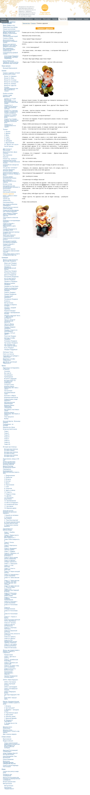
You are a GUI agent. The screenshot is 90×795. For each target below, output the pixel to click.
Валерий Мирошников (10, 68)
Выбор (6, 418)
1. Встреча (7, 706)
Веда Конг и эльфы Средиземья (9, 359)
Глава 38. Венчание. (10, 647)
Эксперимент (8, 375)
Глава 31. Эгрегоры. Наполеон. (10, 628)
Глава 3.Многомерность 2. (11, 540)
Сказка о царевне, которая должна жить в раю (11, 73)
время (44, 184)
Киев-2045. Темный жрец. (10, 698)
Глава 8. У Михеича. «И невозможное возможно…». (11, 554)
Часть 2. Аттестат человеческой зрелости (9, 321)
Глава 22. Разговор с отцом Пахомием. (10, 602)
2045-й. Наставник (10, 682)
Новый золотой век (9, 29)
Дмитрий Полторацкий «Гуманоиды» (10, 751)
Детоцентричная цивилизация (9, 403)
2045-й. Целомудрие (10, 687)
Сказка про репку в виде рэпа (11, 772)
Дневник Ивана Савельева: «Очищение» (9, 407)
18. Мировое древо (10, 508)
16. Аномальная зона (11, 504)
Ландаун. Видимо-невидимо (10, 327)
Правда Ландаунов (10, 294)
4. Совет (6, 137)
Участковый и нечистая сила (10, 218)
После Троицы (8, 146)
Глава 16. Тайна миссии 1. (11, 578)
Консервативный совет (9, 393)
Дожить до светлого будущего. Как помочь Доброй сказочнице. (10, 45)
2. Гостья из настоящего (8, 517)
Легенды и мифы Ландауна (9, 338)
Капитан (5, 157)
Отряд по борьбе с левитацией (9, 244)
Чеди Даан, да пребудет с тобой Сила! (11, 356)
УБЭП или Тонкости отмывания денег (9, 235)
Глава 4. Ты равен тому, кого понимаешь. (11, 666)
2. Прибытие (8, 477)
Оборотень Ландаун (10, 271)
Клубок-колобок (8, 93)
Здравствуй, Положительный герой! (10, 35)
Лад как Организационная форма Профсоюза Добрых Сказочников (11, 32)
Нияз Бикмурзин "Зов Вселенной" (10, 757)
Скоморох (5, 257)
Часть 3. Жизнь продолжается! (9, 324)
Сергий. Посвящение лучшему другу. (10, 676)
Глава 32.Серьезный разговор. (10, 631)
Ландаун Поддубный (10, 349)
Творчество (63, 19)
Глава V (6, 439)
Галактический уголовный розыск (11, 238)
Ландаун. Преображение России (12, 313)
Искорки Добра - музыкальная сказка (9, 177)
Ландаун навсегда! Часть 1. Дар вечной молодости (12, 317)
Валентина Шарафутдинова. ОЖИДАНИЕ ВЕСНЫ (9, 762)
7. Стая (6, 486)
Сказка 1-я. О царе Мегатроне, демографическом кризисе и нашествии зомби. (11, 101)
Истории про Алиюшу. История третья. (11, 455)
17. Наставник (8, 506)
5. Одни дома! (8, 714)
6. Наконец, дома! (9, 716)
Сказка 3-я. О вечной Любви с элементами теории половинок (11, 112)
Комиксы (7, 301)
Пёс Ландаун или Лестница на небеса (10, 345)
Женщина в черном (9, 249)
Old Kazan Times (8, 352)
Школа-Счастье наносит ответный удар (10, 207)
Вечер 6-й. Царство (10, 85)
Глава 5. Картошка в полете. (10, 546)
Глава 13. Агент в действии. (9, 569)
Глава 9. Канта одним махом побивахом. (11, 558)
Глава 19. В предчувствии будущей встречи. (11, 590)
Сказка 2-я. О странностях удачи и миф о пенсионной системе (10, 107)
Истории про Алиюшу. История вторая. (11, 452)
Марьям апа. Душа (9, 427)
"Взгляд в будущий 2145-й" (12, 695)
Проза (4, 365)
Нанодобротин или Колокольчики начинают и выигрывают (11, 187)
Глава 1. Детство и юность (10, 657)
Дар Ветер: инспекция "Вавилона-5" (10, 362)
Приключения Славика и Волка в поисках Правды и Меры (11, 174)
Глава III (6, 435)
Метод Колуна (8, 303)
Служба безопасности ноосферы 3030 (10, 229)
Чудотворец (7, 247)
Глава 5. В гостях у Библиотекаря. (10, 669)
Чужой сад (6, 199)
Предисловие (8, 655)
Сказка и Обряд (8, 38)
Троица (5, 129)
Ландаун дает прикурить (8, 296)
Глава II (6, 433)
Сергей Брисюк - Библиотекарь (8, 529)
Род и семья (47, 19)
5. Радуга (7, 139)
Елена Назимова (8, 759)
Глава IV (6, 437)
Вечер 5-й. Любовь (10, 83)
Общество (37, 19)
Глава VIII (7, 444)
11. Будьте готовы (10, 494)
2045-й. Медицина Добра (10, 692)
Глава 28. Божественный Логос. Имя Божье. (12, 620)
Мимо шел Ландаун (10, 263)
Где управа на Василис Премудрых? (10, 204)
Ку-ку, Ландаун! (9, 348)
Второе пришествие (9, 781)
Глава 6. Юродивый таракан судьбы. (10, 549)
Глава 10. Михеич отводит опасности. (10, 561)
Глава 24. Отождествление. (9, 608)
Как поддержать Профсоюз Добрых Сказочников (9, 50)
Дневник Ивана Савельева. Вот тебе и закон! (11, 388)
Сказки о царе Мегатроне (7, 96)
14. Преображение (10, 501)
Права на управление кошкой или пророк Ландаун (11, 289)
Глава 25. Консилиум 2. (10, 611)
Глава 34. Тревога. (10, 637)
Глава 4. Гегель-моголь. (9, 543)
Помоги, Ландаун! (9, 292)
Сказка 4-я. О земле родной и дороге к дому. (10, 116)
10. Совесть (8, 492)
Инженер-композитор (11, 397)
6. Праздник (8, 141)
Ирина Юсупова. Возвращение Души (9, 466)
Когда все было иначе (10, 429)
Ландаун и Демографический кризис (10, 268)
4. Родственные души (11, 713)
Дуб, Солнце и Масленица (7, 149)
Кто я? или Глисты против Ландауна (10, 279)
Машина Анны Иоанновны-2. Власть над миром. (11, 731)
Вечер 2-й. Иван (9, 78)
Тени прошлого (9, 417)
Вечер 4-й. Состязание (11, 82)
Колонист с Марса (10, 395)
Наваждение (7, 469)
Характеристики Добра (10, 27)
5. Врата (6, 483)
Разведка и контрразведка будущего (11, 221)
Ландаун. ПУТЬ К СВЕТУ (9, 333)
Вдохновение (7, 739)
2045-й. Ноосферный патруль (10, 689)
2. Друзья (7, 133)
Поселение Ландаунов (11, 276)
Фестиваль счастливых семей (11, 410)
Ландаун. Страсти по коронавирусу (10, 330)
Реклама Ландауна (10, 273)
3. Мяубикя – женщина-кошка (11, 710)
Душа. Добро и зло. (9, 25)
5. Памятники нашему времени (11, 525)
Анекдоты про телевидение (7, 775)
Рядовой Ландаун (9, 311)
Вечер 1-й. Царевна (10, 76)
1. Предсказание (9, 475)
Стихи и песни (6, 737)
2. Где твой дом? (9, 708)
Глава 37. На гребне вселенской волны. (10, 645)
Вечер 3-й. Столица (10, 80)
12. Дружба (7, 496)
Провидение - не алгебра (8, 424)
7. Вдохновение (9, 142)
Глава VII (7, 442)
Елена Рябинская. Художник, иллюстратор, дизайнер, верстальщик (11, 62)
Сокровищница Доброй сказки (10, 53)
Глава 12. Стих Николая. (8, 566)
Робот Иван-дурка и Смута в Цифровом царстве (11, 254)
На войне (7, 371)
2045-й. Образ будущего (10, 680)
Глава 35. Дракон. (10, 638)
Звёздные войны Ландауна (9, 284)
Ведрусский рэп (8, 741)
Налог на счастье (8, 354)
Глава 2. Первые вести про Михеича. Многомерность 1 (11, 536)
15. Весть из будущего (11, 502)
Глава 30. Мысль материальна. (9, 625)
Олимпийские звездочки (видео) (11, 165)
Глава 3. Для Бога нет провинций (11, 663)
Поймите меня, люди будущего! (10, 400)
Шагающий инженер (9, 192)
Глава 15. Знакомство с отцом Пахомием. (11, 575)
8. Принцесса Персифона (8, 720)
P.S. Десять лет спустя (11, 144)
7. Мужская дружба (10, 718)
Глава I (6, 431)
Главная (3, 19)
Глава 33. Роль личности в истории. (12, 634)
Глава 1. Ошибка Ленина (9, 532)
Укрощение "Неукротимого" (9, 788)
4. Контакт (7, 481)
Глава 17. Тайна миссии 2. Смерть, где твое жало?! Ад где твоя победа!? (11, 582)
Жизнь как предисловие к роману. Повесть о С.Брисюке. (11, 651)
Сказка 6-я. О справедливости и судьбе (10, 126)
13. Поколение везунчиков (8, 498)
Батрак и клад (7, 184)
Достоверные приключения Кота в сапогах (9, 181)
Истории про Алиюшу (10, 447)
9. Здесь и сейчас (9, 490)
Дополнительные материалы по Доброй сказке (10, 41)
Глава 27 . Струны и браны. (10, 617)
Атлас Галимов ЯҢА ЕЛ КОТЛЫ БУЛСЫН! (10, 754)
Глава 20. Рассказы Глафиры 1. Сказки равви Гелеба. (10, 594)
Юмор (3, 769)
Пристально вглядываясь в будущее (11, 368)
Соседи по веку (9, 384)
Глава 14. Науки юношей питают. (12, 572)
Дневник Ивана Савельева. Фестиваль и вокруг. (12, 414)
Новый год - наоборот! (10, 159)
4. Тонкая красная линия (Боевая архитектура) (12, 522)
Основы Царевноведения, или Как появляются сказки (11, 89)
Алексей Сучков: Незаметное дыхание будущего (10, 512)
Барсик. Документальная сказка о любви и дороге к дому (11, 703)
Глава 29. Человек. (10, 623)
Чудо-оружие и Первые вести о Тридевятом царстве (10, 214)
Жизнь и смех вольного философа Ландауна (10, 260)
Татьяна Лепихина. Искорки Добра (9, 170)
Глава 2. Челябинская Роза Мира (11, 660)
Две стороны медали (9, 734)
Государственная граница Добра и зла (11, 232)
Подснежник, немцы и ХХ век (11, 459)
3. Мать (6, 135)
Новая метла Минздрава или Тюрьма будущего (11, 211)
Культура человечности (15, 19)
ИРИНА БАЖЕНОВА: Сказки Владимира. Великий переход (9, 463)
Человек (54, 19)
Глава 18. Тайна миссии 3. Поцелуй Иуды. (11, 586)
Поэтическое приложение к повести (8, 673)
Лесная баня (8, 391)
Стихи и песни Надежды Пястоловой (10, 766)
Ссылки (86, 19)
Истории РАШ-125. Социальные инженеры (10, 382)
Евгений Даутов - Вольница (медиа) (11, 421)
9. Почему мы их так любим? (10, 723)
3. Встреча (7, 479)
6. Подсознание (9, 485)
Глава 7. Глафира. (9, 551)
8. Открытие (8, 488)
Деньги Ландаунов (10, 275)
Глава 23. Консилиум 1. (10, 605)
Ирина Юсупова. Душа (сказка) (10, 152)
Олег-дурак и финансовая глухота (11, 251)
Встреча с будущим (10, 378)
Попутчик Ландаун (10, 336)
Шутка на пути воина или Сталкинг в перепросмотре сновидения (11, 779)
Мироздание (29, 19)
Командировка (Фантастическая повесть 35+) (11, 472)
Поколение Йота (8, 202)
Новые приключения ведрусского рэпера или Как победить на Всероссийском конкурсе (12, 745)
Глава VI (6, 440)
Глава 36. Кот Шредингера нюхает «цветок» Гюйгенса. (10, 642)
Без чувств (7, 373)
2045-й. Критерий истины (9, 684)
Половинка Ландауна (11, 299)
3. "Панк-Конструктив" (11, 520)
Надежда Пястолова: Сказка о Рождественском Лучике (11, 162)
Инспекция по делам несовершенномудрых (10, 241)
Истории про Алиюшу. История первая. (11, 449)
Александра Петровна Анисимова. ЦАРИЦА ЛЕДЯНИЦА (11, 57)
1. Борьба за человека (11, 515)
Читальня (79, 19)
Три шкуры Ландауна (11, 343)
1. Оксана (7, 131)
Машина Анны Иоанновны (7, 727)
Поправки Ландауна (10, 341)
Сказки (33, 23)
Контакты (4, 21)
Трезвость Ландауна (10, 281)
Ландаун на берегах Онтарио (10, 305)
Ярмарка (71, 19)
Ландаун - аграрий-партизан (10, 308)
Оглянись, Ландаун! (10, 265)
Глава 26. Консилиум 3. (10, 614)
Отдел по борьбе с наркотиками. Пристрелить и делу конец (9, 225)
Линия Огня (6, 200)
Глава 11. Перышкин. (11, 563)
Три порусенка (7, 155)
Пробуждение (8, 377)
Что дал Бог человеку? (10, 168)
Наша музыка (6, 66)
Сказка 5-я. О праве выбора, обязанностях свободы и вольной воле (11, 120)
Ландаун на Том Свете (11, 286)
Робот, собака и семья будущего (10, 196)
